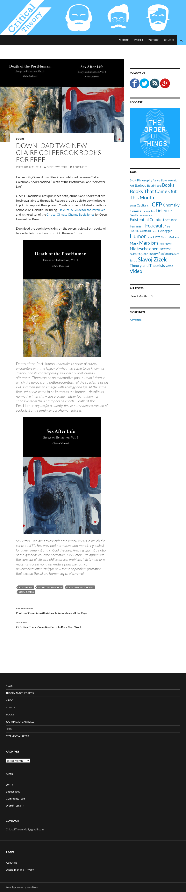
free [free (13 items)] (167, 226)
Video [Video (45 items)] (136, 271)
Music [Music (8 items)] (161, 243)
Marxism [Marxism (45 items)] (148, 243)
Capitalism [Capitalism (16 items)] (144, 205)
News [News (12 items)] (168, 243)
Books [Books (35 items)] (168, 185)
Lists (8, 728)
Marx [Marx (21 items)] (134, 243)
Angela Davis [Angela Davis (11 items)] (160, 180)
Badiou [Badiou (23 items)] (141, 185)
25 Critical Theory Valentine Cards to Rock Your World (62, 624)
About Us (124, 40)
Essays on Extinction (50, 587)
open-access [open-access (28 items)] (160, 248)
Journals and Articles (20, 721)
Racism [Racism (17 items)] (163, 254)
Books (20, 138)
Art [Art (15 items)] (132, 185)
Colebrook (25, 587)
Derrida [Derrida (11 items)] (134, 215)
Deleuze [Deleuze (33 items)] (164, 210)
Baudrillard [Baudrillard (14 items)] (154, 185)
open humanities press (80, 587)
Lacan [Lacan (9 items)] (150, 237)
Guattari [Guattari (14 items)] (145, 231)
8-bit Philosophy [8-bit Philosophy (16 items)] (141, 180)
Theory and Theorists (20, 693)
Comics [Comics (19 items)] (135, 211)
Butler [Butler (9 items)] (133, 205)
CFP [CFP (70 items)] (157, 204)
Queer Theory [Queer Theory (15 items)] (148, 253)
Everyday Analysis (17, 736)
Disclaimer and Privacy (20, 869)
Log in (9, 784)
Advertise (135, 319)
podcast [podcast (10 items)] (134, 254)
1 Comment (80, 167)
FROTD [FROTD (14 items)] (134, 231)
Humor (10, 707)
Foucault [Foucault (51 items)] (154, 225)
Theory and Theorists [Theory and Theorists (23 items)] (147, 265)
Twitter (138, 40)
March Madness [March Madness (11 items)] (170, 237)
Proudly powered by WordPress (22, 887)
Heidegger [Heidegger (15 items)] (165, 231)
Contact (169, 40)
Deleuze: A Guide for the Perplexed (82, 210)
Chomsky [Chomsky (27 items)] (171, 204)
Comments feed (15, 798)
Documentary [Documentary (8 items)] (145, 215)
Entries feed (13, 791)
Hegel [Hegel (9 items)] (154, 231)
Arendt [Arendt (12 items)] (172, 180)
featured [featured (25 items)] (170, 219)
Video (9, 700)
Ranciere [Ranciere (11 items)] (174, 253)
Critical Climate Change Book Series (70, 214)
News (9, 685)
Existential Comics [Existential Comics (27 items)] (146, 219)
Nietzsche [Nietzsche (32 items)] (139, 248)
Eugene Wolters (56, 167)
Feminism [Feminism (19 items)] (137, 226)
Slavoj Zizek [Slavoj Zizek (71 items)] (152, 259)
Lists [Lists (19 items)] (156, 237)
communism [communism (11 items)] (148, 211)
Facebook (153, 40)
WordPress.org (15, 805)
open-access (26, 592)
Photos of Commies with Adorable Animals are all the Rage (62, 610)
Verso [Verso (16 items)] (169, 265)
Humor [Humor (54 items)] (138, 236)
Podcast (136, 102)
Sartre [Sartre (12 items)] (133, 260)
